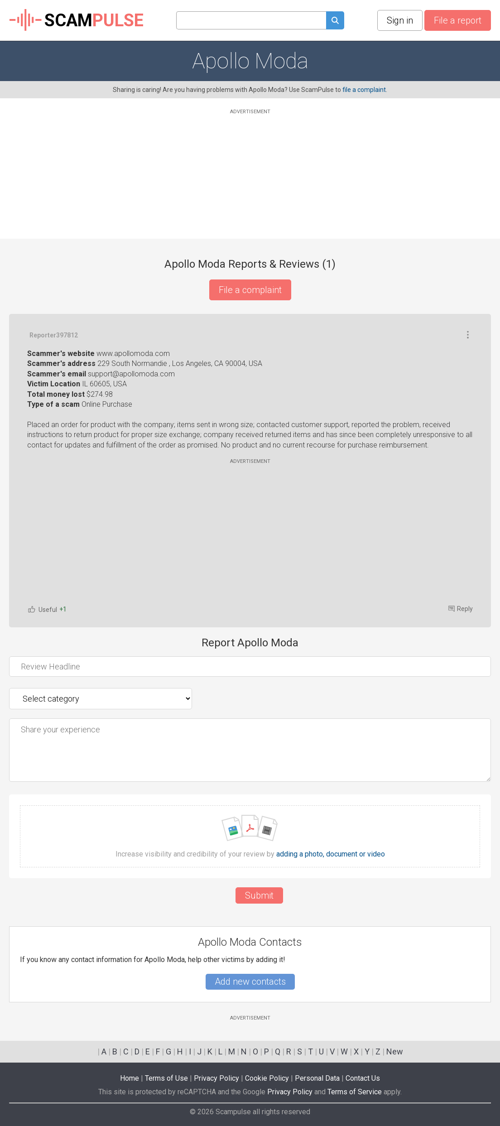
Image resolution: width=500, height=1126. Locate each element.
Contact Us (363, 1078)
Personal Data (317, 1078)
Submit (259, 895)
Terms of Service (354, 1092)
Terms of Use (166, 1078)
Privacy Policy (216, 1078)
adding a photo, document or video (330, 854)
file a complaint (364, 89)
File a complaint (250, 289)
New (394, 1051)
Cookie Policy (267, 1078)
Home (129, 1078)
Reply (460, 609)
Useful (42, 609)
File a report (457, 20)
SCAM (76, 20)
